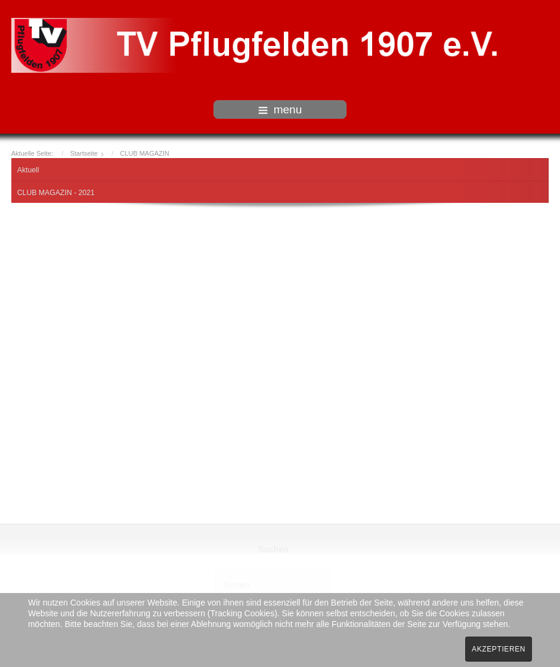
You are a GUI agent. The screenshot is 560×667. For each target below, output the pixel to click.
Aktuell (28, 170)
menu (280, 109)
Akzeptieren (498, 649)
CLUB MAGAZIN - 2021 (56, 193)
